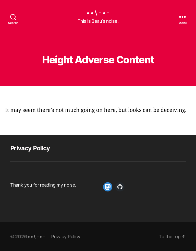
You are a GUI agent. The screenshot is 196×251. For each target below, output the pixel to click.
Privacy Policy (30, 148)
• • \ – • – (36, 236)
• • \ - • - (98, 13)
